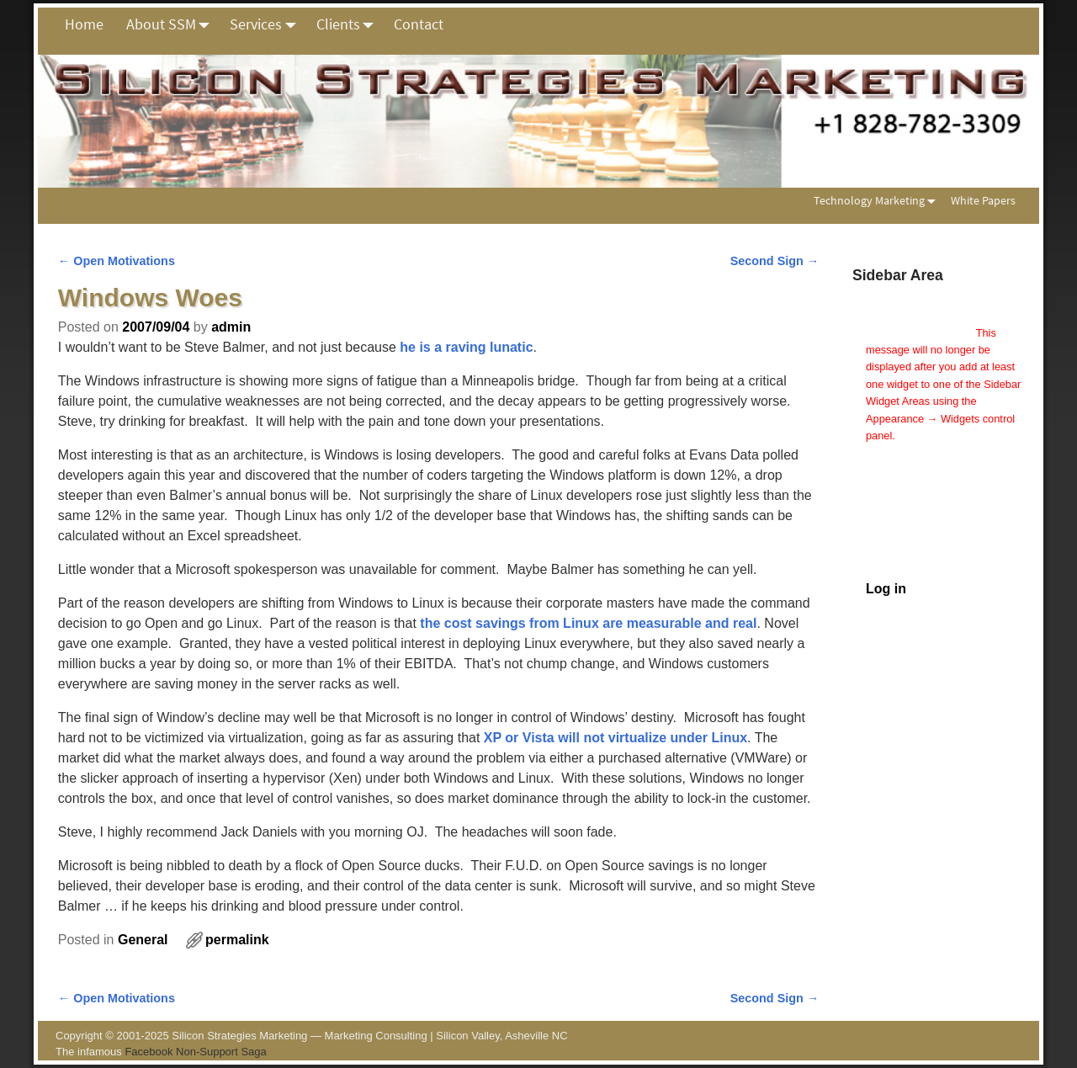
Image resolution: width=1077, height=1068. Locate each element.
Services (267, 24)
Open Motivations (116, 261)
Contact (418, 24)
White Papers (983, 200)
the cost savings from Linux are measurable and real (588, 623)
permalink (237, 940)
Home (84, 24)
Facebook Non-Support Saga (195, 1051)
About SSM (172, 24)
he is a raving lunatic (466, 347)
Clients (349, 24)
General (143, 940)
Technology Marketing (878, 201)
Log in (886, 589)
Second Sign (775, 261)
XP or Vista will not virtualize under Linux (615, 738)
